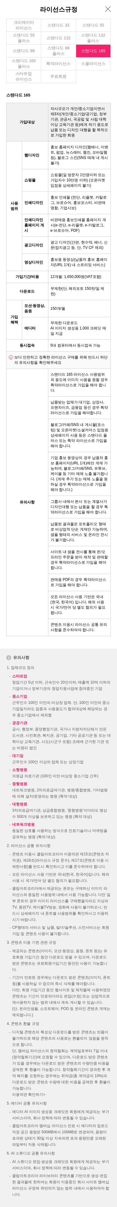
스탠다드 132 (58, 38)
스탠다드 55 (93, 25)
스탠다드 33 (58, 25)
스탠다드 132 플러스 (93, 38)
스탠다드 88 (24, 50)
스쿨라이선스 (93, 63)
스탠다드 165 (93, 50)
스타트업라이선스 (24, 76)
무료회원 (58, 76)
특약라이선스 (58, 63)
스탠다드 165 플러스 (24, 63)
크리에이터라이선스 (24, 25)
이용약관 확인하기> (28, 1094)
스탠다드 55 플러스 (24, 38)
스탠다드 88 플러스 (58, 51)
